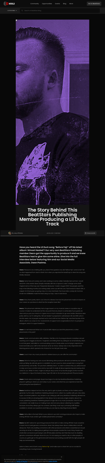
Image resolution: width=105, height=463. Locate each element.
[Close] (61, 461)
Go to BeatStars (94, 4)
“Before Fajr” (46, 446)
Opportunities (47, 4)
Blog (64, 4)
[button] (34, 3)
